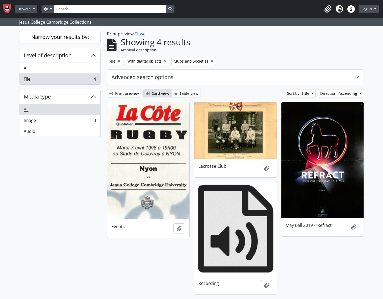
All (26, 68)
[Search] (110, 9)
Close (140, 34)
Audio (59, 132)
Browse (25, 8)
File (59, 80)
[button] (328, 9)
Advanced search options (142, 77)
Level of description (48, 55)
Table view (186, 93)
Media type (37, 96)
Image (59, 121)
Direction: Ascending (339, 93)
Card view (157, 93)
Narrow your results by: (60, 36)
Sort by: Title (298, 93)
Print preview (124, 93)
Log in (367, 8)
